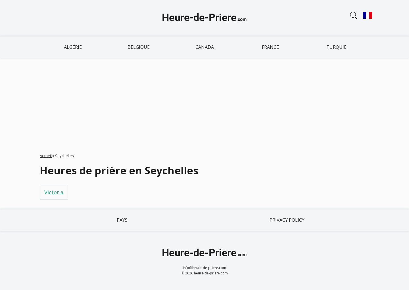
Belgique (139, 47)
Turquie (336, 47)
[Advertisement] (204, 100)
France (270, 47)
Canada (204, 47)
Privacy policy (287, 220)
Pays (122, 220)
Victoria (53, 192)
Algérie (73, 47)
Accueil (46, 155)
